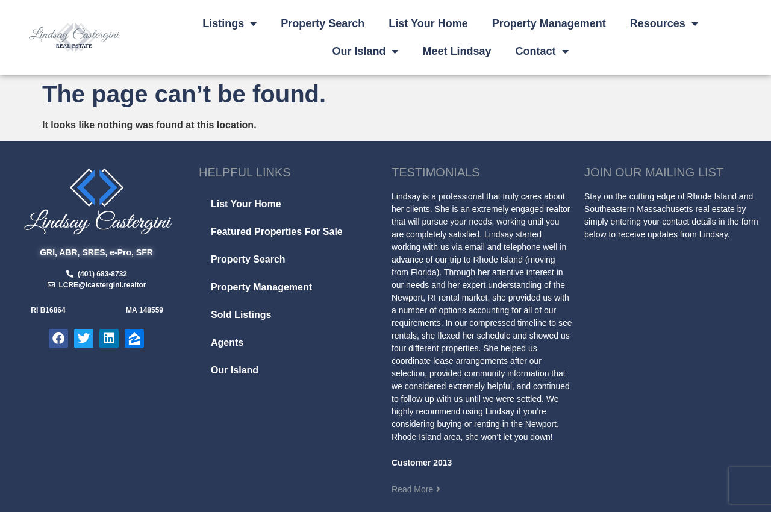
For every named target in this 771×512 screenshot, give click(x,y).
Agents (227, 342)
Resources (664, 23)
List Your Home (428, 23)
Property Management (549, 23)
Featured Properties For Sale (277, 231)
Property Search (322, 23)
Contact (542, 51)
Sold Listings (241, 315)
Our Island (365, 51)
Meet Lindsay (456, 51)
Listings (229, 23)
